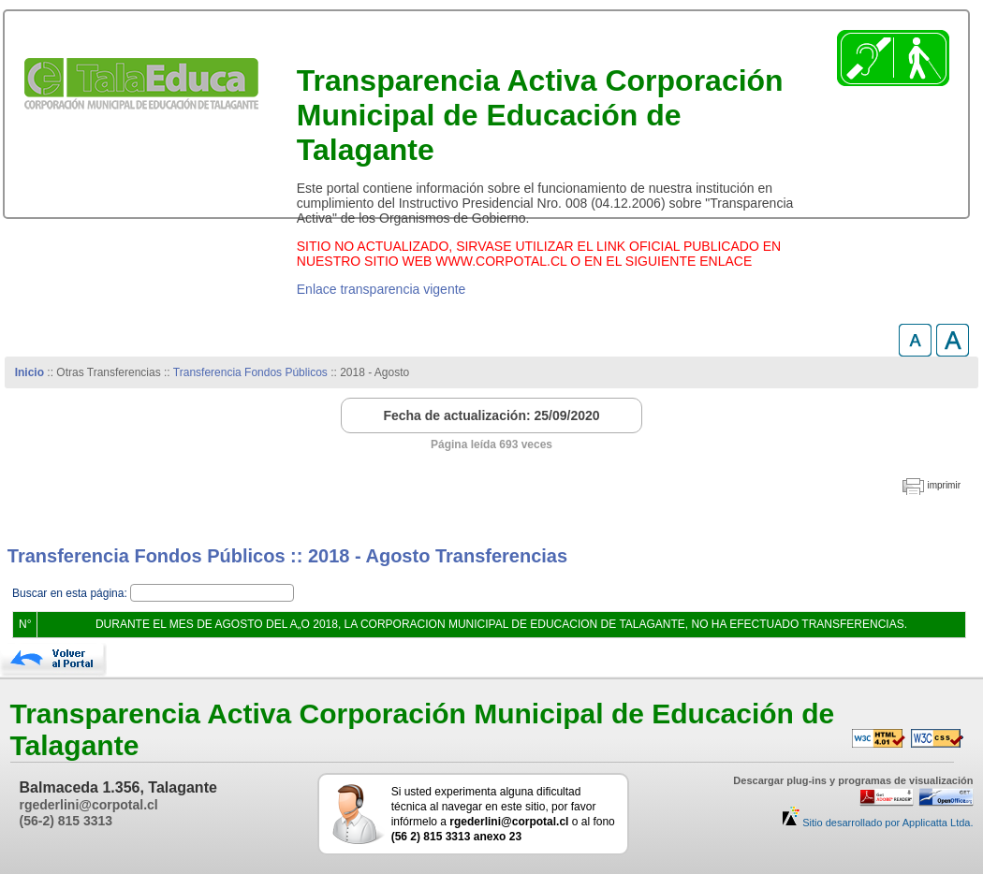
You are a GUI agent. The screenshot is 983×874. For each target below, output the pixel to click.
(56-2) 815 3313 (66, 820)
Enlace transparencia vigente (381, 289)
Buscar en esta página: (71, 593)
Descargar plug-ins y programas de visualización (853, 780)
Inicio (29, 372)
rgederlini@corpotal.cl (89, 804)
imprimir (944, 485)
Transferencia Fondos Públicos (250, 372)
